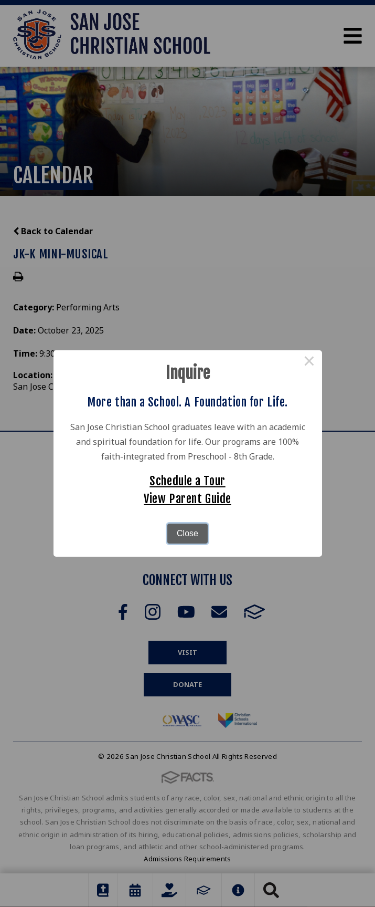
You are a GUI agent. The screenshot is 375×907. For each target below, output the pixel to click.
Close (187, 533)
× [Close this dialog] (309, 363)
